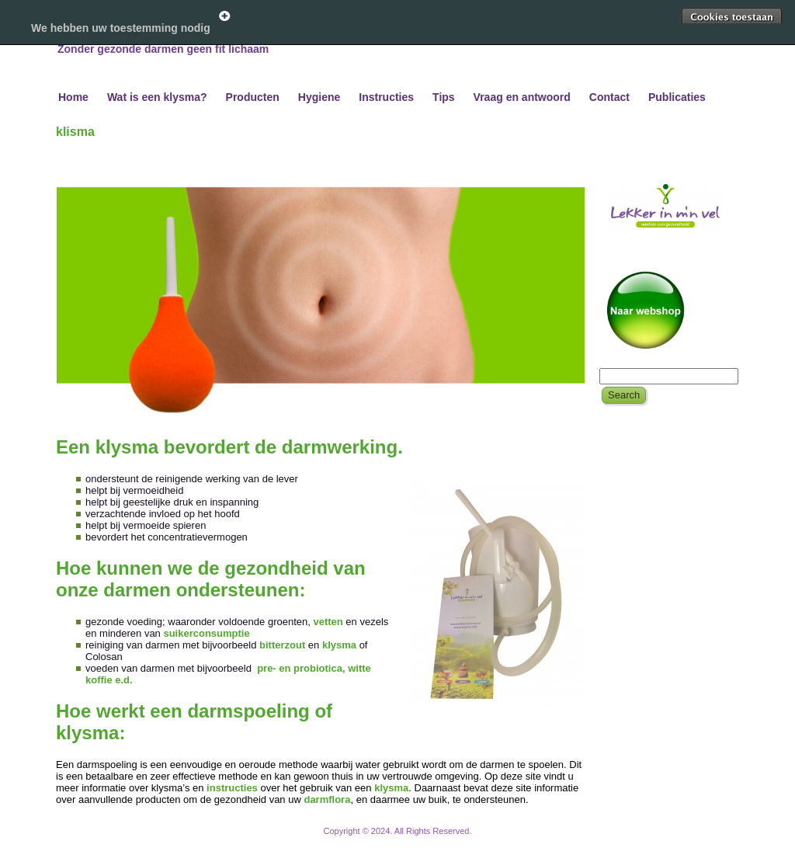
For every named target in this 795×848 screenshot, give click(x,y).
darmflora (327, 799)
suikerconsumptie (206, 633)
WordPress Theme (409, 840)
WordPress (340, 840)
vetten (327, 621)
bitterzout (283, 645)
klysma (340, 645)
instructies (233, 788)
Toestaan (731, 17)
